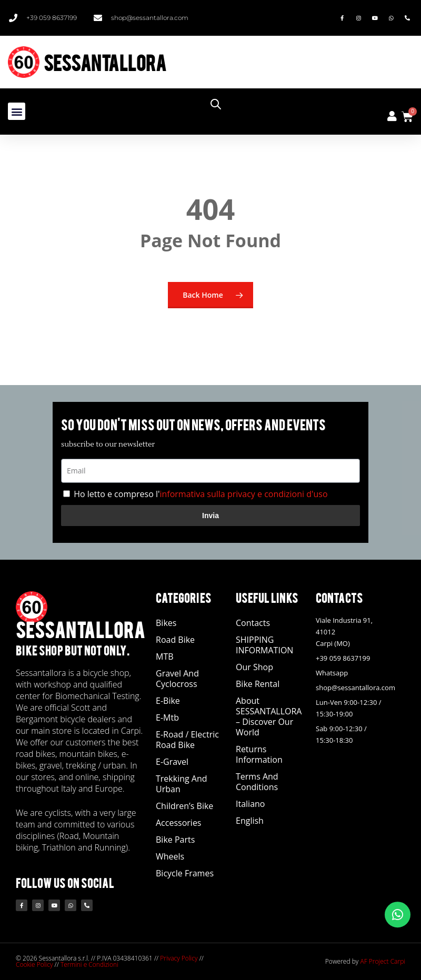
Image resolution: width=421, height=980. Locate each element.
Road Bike (175, 639)
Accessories (179, 823)
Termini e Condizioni (89, 964)
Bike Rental (257, 684)
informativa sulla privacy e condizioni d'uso (243, 494)
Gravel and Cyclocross (177, 679)
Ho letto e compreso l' (200, 494)
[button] (16, 111)
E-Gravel (172, 761)
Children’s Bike (184, 806)
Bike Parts (175, 839)
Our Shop (254, 667)
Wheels (170, 856)
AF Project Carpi (382, 961)
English (250, 820)
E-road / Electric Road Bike (187, 740)
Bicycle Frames (185, 873)
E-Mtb (167, 717)
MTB (165, 656)
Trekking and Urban (181, 784)
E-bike (168, 700)
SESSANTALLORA (105, 62)
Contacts (253, 623)
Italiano (250, 804)
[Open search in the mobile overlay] (311, 104)
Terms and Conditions (257, 782)
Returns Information (259, 754)
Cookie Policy (34, 964)
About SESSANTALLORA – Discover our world (269, 716)
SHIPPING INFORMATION (264, 645)
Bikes (166, 623)
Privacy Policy (178, 958)
